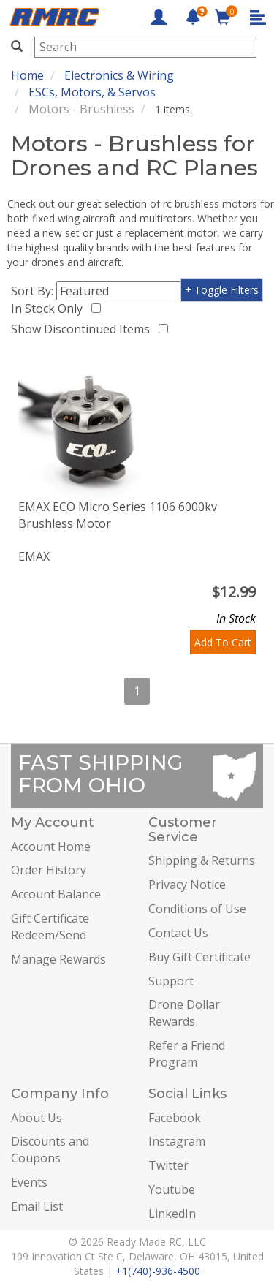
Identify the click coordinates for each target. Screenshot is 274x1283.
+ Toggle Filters (222, 290)
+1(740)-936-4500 (157, 1271)
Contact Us (178, 933)
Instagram (176, 1141)
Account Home (51, 847)
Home (27, 75)
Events (29, 1182)
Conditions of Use (197, 909)
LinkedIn (172, 1214)
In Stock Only (49, 308)
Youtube (171, 1189)
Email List (37, 1206)
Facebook (174, 1118)
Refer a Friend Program (186, 1053)
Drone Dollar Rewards (184, 1012)
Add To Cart (222, 642)
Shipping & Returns (201, 860)
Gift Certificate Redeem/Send (50, 926)
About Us (36, 1118)
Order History (48, 870)
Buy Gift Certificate (199, 957)
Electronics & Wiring (119, 75)
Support (171, 981)
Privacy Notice (187, 885)
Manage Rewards (58, 959)
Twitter (168, 1165)
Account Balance (56, 894)
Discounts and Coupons (50, 1149)
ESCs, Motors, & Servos (92, 92)
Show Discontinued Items (83, 329)
